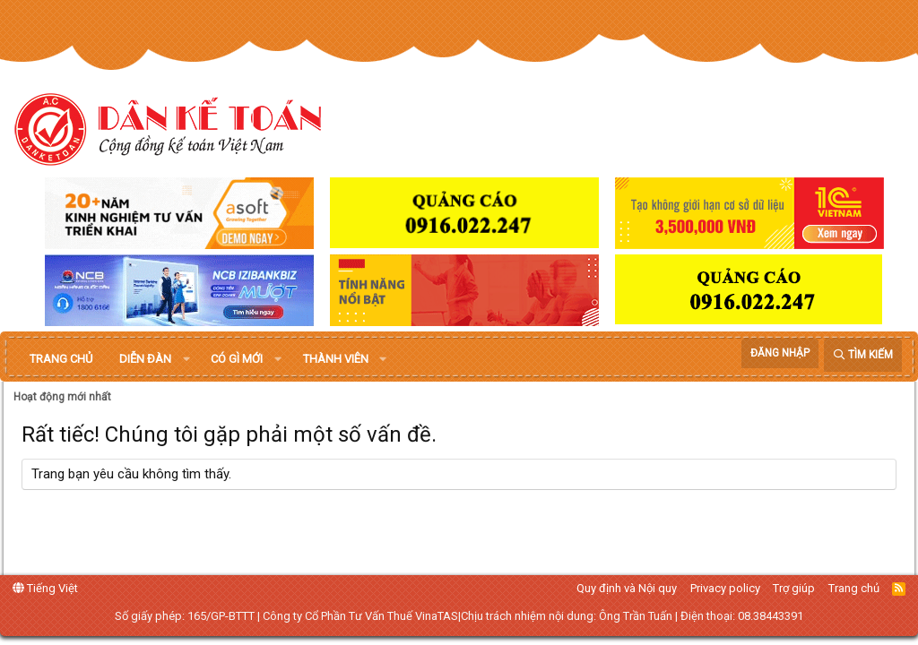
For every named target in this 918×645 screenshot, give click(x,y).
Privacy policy (725, 588)
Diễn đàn (145, 359)
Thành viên (335, 359)
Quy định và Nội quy (626, 588)
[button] (186, 359)
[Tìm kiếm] (863, 355)
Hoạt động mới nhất (62, 397)
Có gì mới (237, 359)
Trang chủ (61, 359)
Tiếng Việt (45, 588)
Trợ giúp (794, 588)
